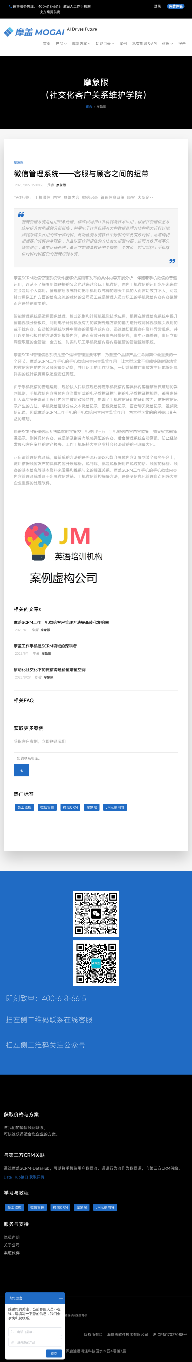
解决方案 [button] (81, 43)
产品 (61, 43)
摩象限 (19, 162)
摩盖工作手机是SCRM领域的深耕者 (45, 646)
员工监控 (25, 807)
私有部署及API (144, 43)
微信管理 (47, 807)
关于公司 (12, 1245)
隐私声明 (12, 1237)
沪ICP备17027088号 (170, 1334)
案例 (123, 43)
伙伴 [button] (167, 43)
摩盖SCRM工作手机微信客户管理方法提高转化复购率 (61, 622)
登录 (157, 6)
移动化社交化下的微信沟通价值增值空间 (50, 669)
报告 (182, 43)
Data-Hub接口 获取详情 (24, 1176)
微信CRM (70, 807)
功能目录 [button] (105, 43)
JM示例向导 (115, 807)
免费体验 (176, 6)
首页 (46, 43)
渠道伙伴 (12, 1253)
